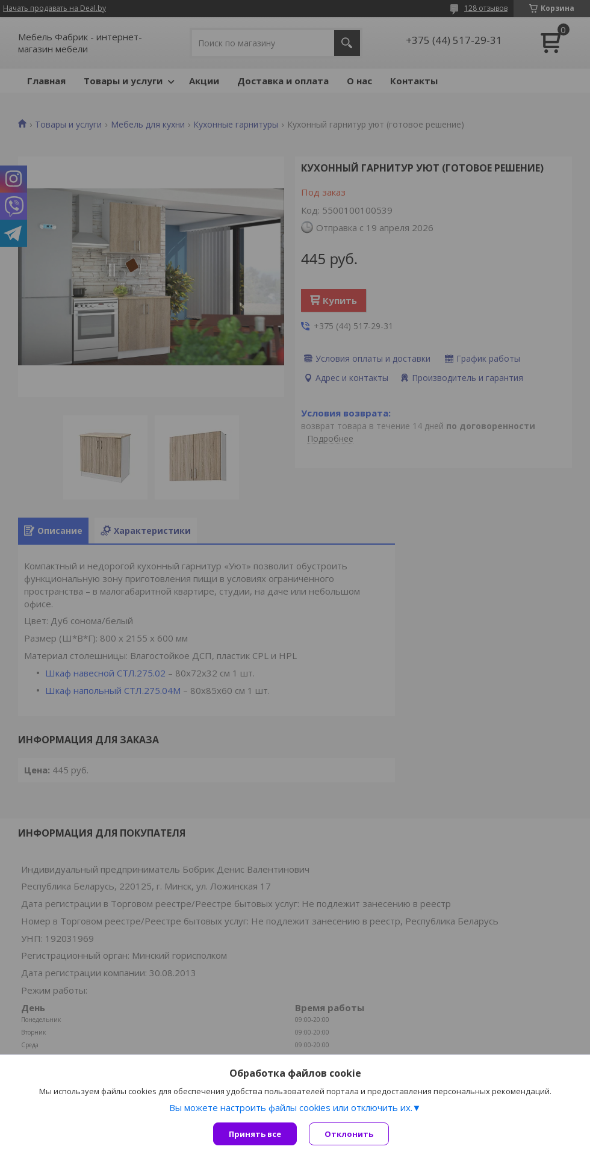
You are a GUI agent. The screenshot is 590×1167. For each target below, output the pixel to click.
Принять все (255, 1133)
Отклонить (348, 1133)
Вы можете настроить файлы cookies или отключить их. (290, 1107)
